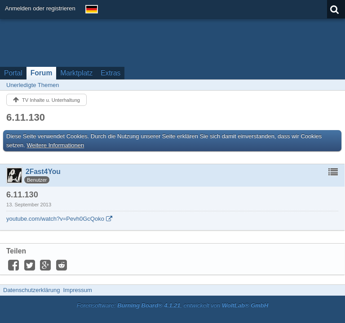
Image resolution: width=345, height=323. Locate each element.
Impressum (77, 290)
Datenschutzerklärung (31, 290)
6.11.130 (25, 117)
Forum (42, 73)
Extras (110, 73)
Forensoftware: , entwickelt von (172, 305)
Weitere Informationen (55, 145)
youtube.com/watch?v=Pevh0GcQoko (55, 218)
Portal (13, 73)
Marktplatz (76, 73)
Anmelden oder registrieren (40, 8)
